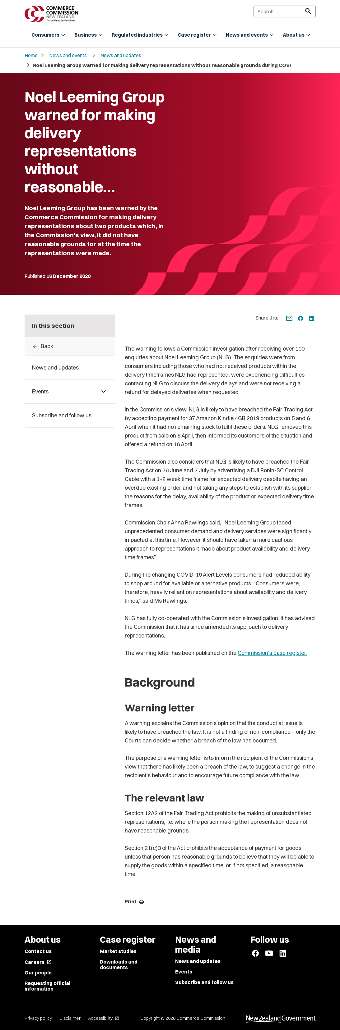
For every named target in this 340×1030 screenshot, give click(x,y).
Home (31, 55)
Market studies (118, 951)
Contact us (38, 951)
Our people (38, 972)
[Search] (285, 11)
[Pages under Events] (103, 391)
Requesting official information (47, 986)
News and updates (120, 55)
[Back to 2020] (70, 346)
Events (183, 972)
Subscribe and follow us (204, 982)
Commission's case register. (272, 652)
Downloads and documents (118, 964)
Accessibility (103, 1018)
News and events (68, 55)
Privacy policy (38, 1018)
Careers (38, 962)
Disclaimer (70, 1018)
